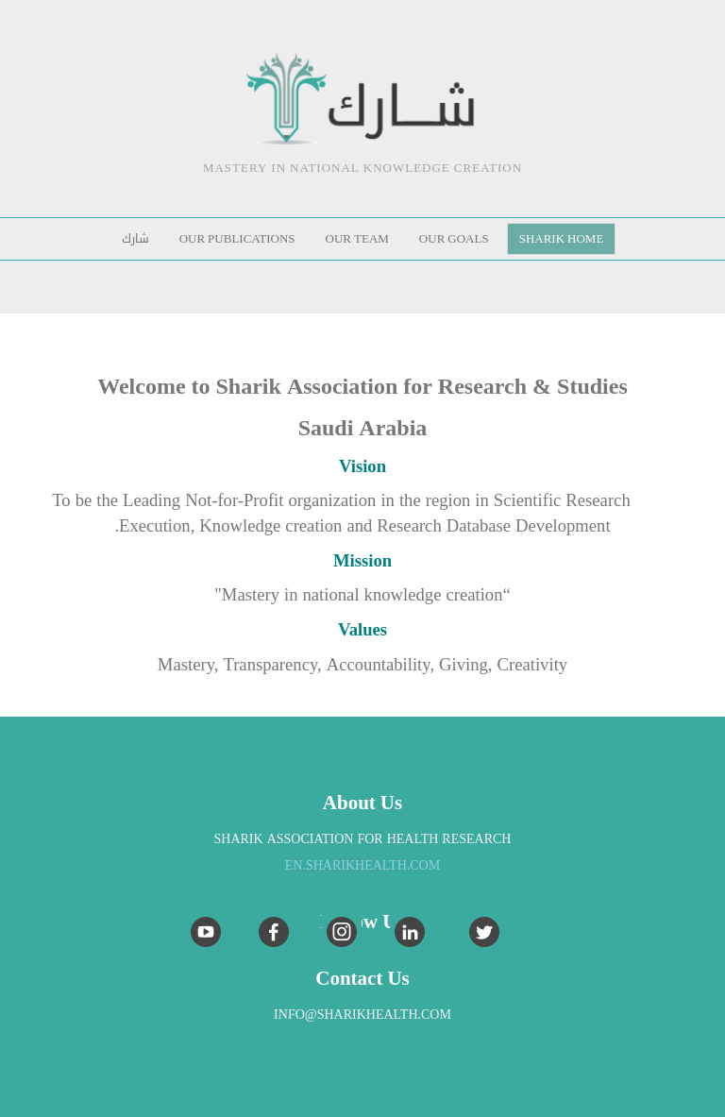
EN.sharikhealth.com (362, 865)
